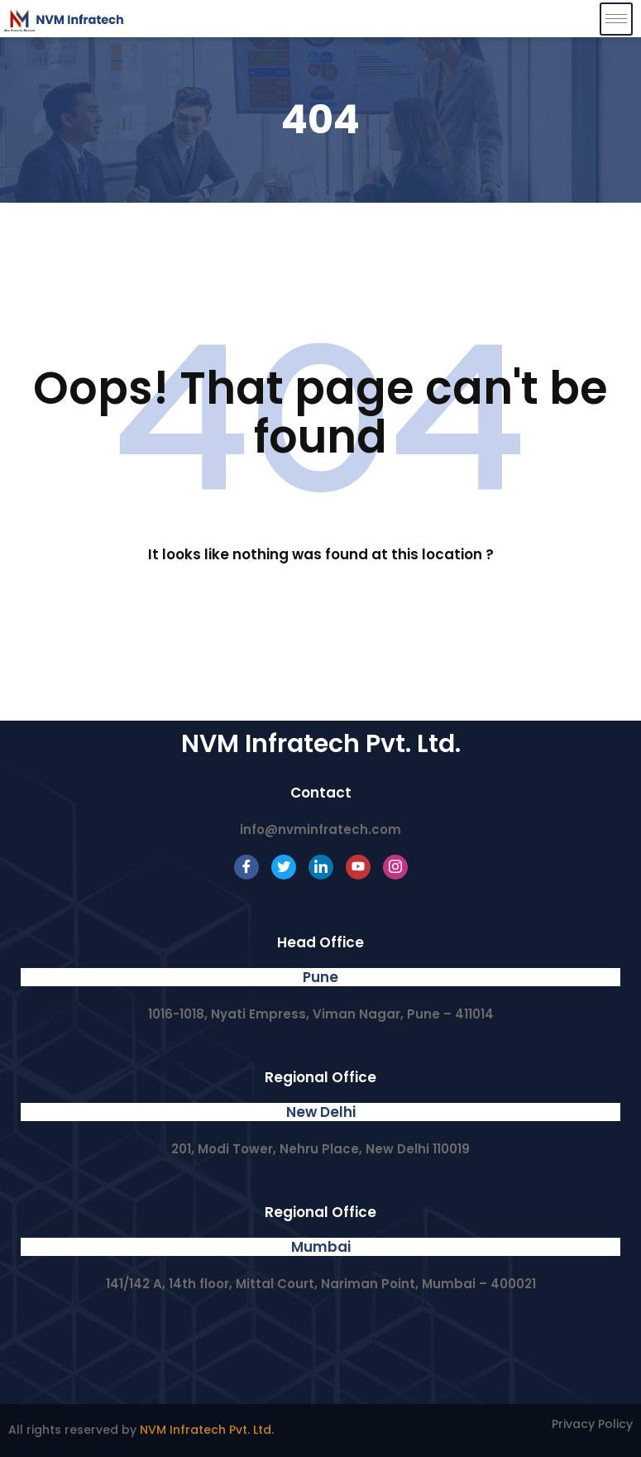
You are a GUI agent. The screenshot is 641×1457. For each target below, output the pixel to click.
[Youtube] (358, 867)
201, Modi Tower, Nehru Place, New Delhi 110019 (320, 1148)
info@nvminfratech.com (320, 829)
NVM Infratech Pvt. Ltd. (207, 1429)
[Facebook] (246, 867)
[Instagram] (395, 867)
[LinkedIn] (321, 867)
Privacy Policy (592, 1424)
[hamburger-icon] (616, 19)
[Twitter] (283, 867)
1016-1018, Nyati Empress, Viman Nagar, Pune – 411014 (321, 1014)
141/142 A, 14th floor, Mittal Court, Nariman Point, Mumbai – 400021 (321, 1283)
